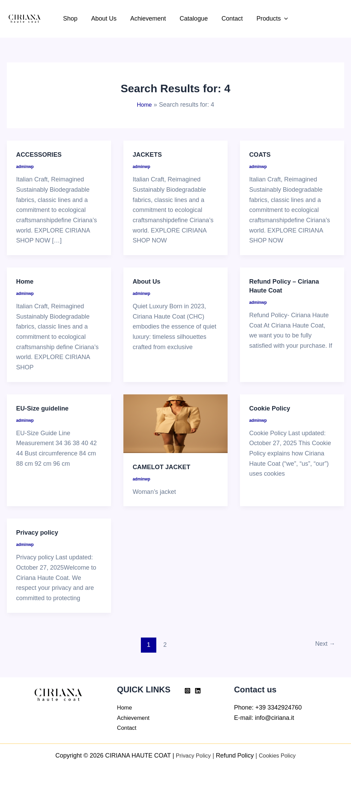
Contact (230, 18)
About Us (106, 18)
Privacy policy (39, 532)
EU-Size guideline (45, 408)
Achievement (149, 18)
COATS (261, 154)
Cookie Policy (271, 408)
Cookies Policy (279, 755)
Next (323, 644)
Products (269, 19)
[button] (281, 19)
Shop (73, 18)
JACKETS (149, 154)
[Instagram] (187, 691)
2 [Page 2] (163, 644)
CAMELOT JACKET (164, 467)
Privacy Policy (191, 755)
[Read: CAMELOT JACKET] (175, 423)
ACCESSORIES (41, 154)
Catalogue (193, 18)
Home (25, 281)
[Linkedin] (198, 691)
